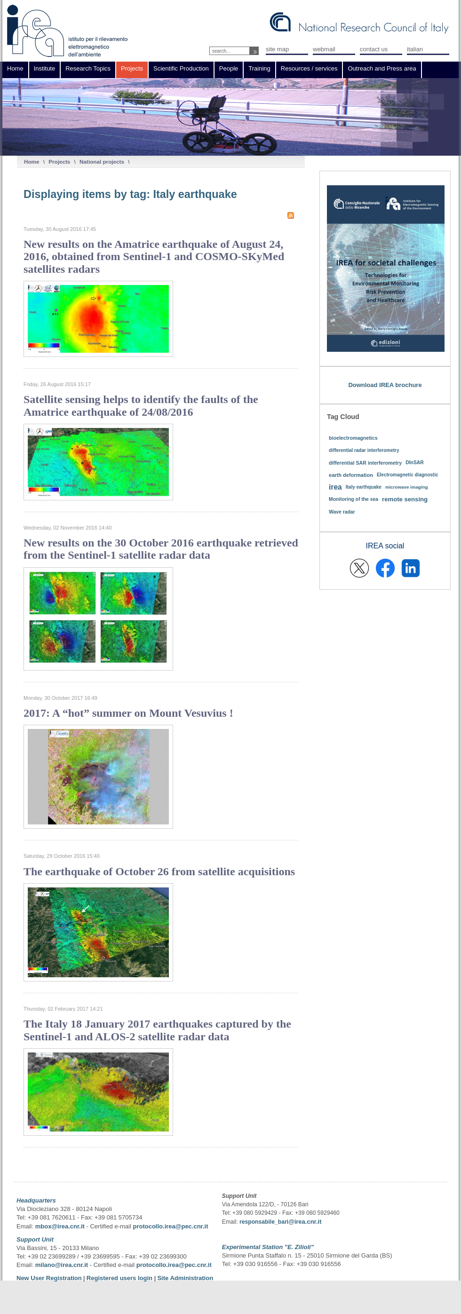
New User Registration (49, 1278)
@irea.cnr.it (304, 1221)
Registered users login (120, 1278)
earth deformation (351, 475)
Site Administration (185, 1278)
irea (335, 487)
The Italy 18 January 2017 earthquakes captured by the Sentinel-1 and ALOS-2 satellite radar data (157, 1030)
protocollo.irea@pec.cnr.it (170, 1226)
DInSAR (414, 462)
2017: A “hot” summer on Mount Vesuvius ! (128, 713)
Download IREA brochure (384, 384)
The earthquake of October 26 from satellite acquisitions (159, 871)
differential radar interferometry (364, 450)
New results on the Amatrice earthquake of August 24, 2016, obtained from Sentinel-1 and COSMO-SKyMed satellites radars (154, 256)
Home (31, 161)
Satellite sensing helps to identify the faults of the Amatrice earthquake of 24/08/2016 (141, 405)
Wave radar (342, 512)
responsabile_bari (263, 1222)
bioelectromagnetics (353, 438)
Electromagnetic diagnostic (407, 474)
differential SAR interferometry (365, 463)
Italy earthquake (364, 487)
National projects (101, 161)
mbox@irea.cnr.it (60, 1226)
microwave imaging (406, 487)
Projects (59, 161)
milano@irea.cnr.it (61, 1264)
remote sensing (405, 499)
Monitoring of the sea (353, 499)
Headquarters (36, 1200)
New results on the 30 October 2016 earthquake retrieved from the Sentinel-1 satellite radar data (161, 549)
